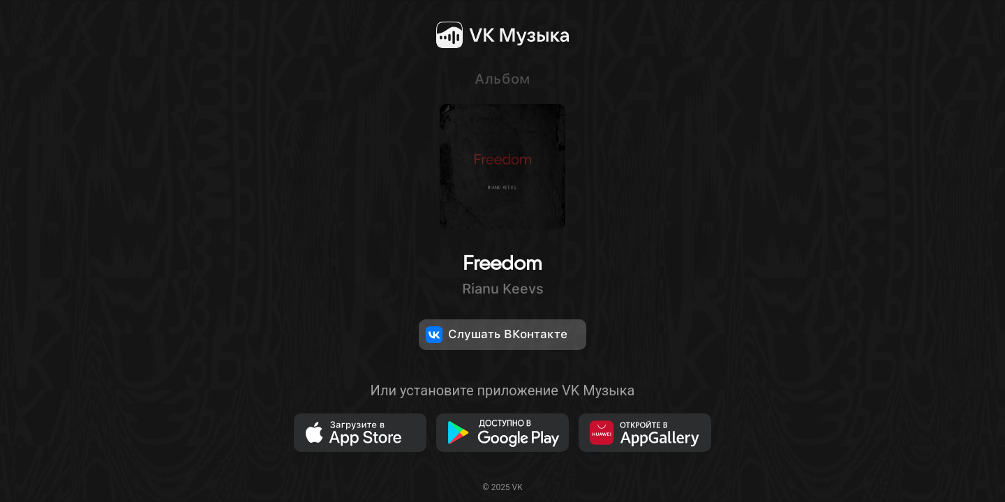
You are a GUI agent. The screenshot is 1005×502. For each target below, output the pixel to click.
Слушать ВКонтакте (496, 334)
